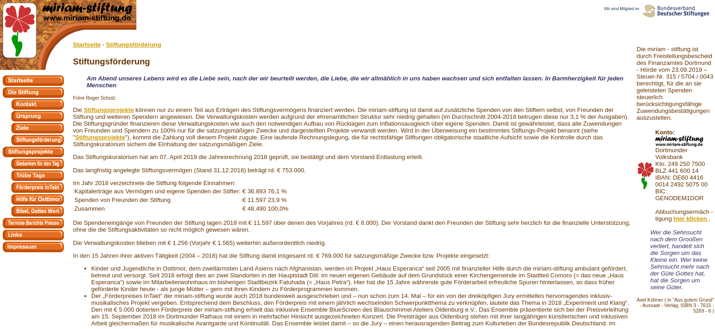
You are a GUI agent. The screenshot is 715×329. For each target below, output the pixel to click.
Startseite (87, 44)
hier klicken (691, 218)
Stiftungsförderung (133, 44)
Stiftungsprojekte (109, 109)
